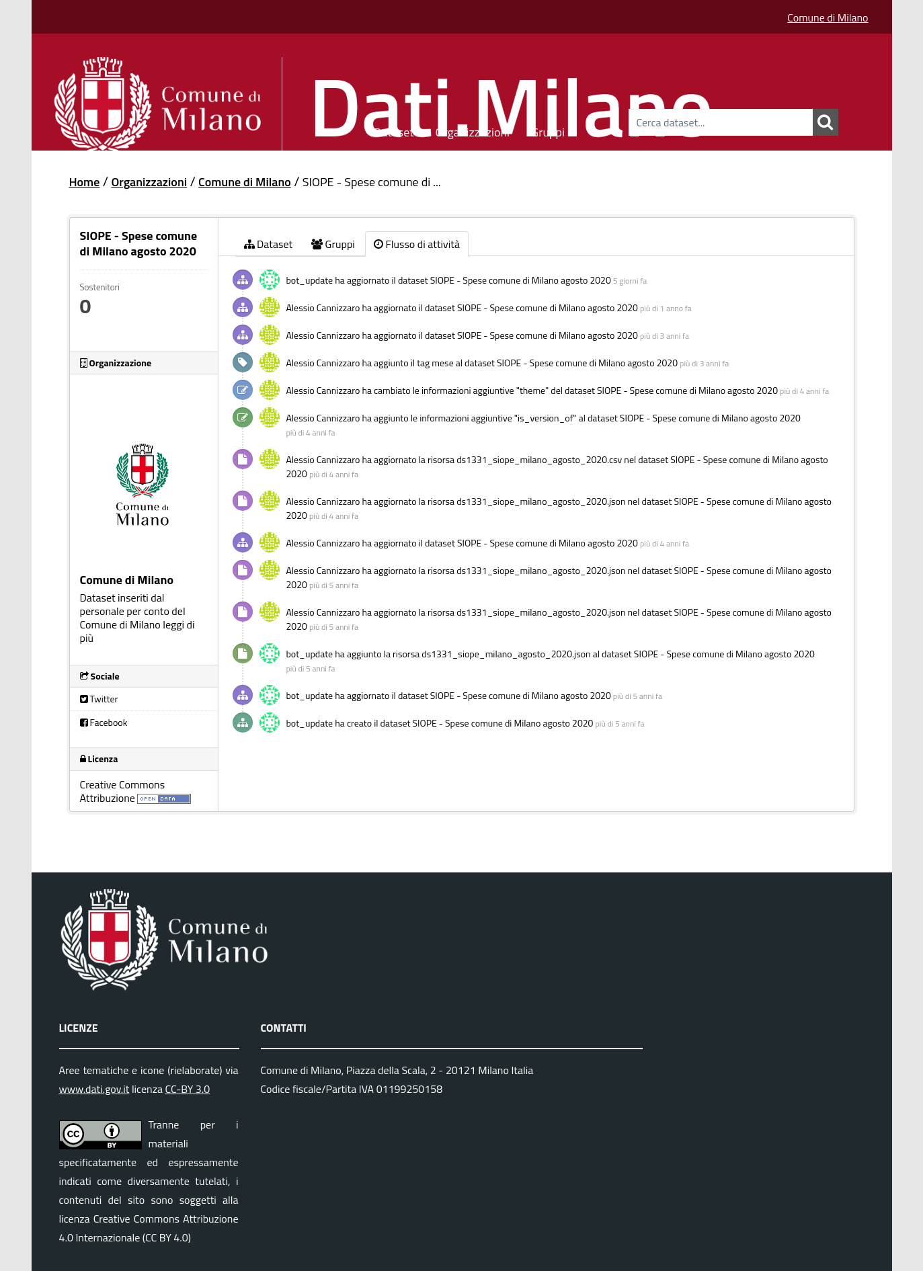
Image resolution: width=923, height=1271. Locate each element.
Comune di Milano (827, 17)
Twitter (99, 699)
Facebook (104, 722)
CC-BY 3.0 (187, 1089)
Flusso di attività (417, 244)
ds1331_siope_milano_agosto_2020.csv (539, 459)
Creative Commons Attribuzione (122, 791)
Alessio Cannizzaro (323, 307)
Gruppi (548, 130)
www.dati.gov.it (94, 1089)
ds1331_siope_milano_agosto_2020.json (540, 501)
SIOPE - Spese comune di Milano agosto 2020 (520, 280)
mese (442, 363)
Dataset (394, 130)
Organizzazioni (473, 130)
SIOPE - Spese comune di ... (372, 182)
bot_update (309, 280)
